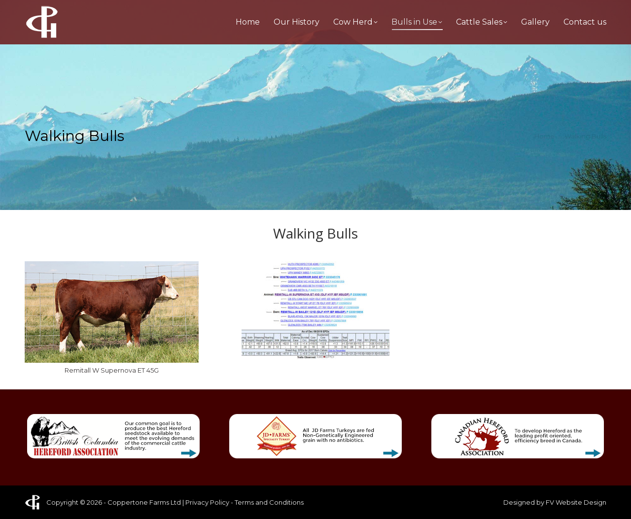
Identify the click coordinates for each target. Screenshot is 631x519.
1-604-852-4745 (76, 8)
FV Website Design (576, 502)
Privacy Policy (207, 502)
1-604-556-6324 (169, 8)
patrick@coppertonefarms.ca (554, 8)
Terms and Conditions (269, 502)
